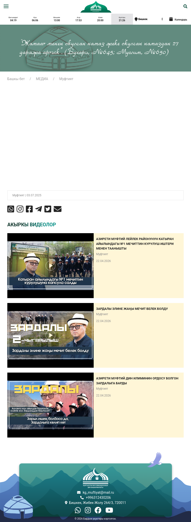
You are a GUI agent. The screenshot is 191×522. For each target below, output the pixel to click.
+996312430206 (98, 498)
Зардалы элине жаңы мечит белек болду (132, 309)
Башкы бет (16, 79)
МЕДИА (42, 79)
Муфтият (66, 79)
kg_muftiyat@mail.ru (98, 492)
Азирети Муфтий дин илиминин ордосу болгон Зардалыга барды (137, 380)
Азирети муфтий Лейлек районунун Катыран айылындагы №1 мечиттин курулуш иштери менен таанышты (135, 243)
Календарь (178, 19)
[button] (6, 6)
